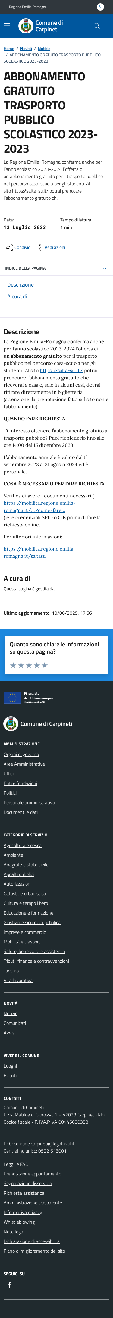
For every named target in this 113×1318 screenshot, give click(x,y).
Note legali (14, 1231)
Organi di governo (21, 754)
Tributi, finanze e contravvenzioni (36, 961)
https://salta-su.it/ (61, 370)
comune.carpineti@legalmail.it (44, 1143)
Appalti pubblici (19, 874)
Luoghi (10, 1065)
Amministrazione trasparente (33, 1202)
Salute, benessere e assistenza (34, 951)
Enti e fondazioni (20, 783)
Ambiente (13, 854)
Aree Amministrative (24, 763)
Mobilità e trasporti (22, 941)
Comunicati (15, 1023)
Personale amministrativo (29, 802)
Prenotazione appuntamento (32, 1173)
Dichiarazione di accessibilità (32, 1241)
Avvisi (9, 1032)
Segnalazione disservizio (28, 1183)
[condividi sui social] (18, 248)
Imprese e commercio (25, 932)
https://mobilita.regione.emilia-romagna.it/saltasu (40, 552)
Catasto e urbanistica (25, 893)
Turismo (11, 970)
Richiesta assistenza (24, 1193)
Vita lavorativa (18, 980)
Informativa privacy (23, 1212)
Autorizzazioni (17, 883)
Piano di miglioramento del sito (34, 1250)
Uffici (9, 773)
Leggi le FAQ (16, 1164)
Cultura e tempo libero (26, 903)
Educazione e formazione (28, 912)
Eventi (10, 1075)
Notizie (10, 1013)
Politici (10, 792)
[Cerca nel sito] (96, 26)
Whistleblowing (19, 1221)
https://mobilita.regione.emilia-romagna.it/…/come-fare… (40, 506)
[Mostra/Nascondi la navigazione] (7, 25)
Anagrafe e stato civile (26, 864)
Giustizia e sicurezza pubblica (32, 922)
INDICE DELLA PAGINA (56, 268)
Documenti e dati (21, 812)
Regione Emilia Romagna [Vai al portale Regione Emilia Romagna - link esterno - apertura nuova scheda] (28, 7)
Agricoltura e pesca (23, 845)
